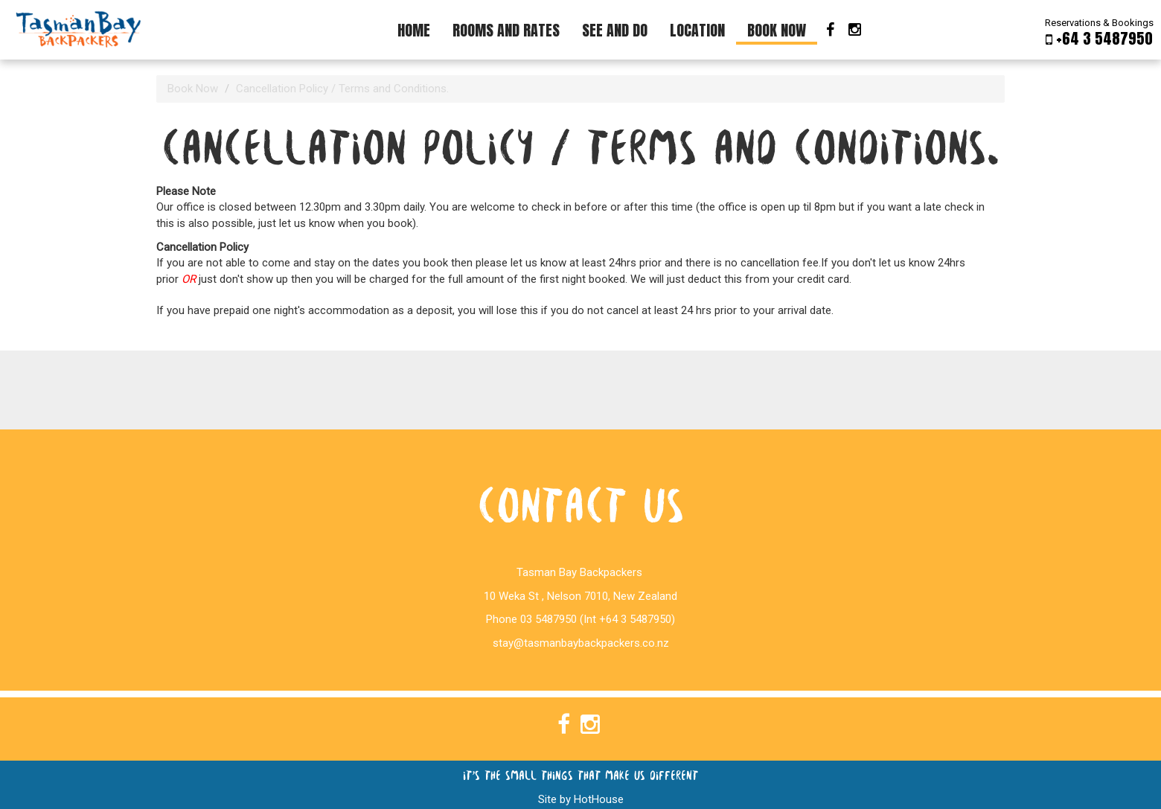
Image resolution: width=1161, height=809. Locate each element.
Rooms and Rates (506, 30)
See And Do (614, 30)
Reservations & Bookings (1099, 32)
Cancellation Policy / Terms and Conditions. (342, 88)
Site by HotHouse (581, 799)
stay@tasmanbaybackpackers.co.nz (581, 643)
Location (697, 30)
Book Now (776, 30)
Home (413, 30)
